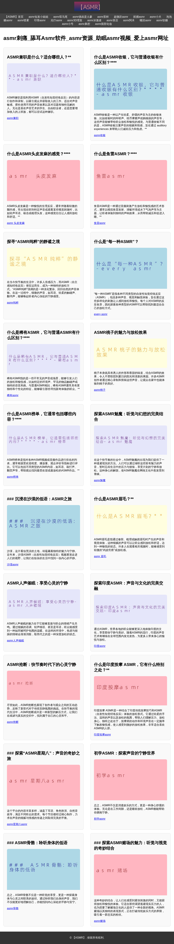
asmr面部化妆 (103, 23)
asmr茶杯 (103, 16)
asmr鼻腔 (84, 23)
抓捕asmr (139, 16)
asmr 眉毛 (100, 556)
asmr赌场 (100, 921)
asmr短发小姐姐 (38, 16)
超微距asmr (121, 16)
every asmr (100, 314)
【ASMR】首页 (14, 16)
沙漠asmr (13, 564)
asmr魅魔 (100, 480)
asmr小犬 (155, 16)
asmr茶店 (112, 20)
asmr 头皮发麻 (16, 223)
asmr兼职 (13, 118)
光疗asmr (56, 20)
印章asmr (40, 20)
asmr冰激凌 (94, 20)
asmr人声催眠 (15, 640)
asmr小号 (68, 23)
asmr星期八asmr (17, 824)
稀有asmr (13, 395)
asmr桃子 (100, 389)
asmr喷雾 (23, 20)
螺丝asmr (145, 20)
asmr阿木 (129, 20)
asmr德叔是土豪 (82, 16)
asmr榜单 (13, 476)
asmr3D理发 (74, 20)
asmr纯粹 (13, 302)
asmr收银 (100, 135)
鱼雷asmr (100, 223)
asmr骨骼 (13, 908)
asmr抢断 (13, 722)
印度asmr (100, 646)
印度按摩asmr (102, 734)
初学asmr (100, 818)
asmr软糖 (162, 20)
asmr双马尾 (60, 16)
